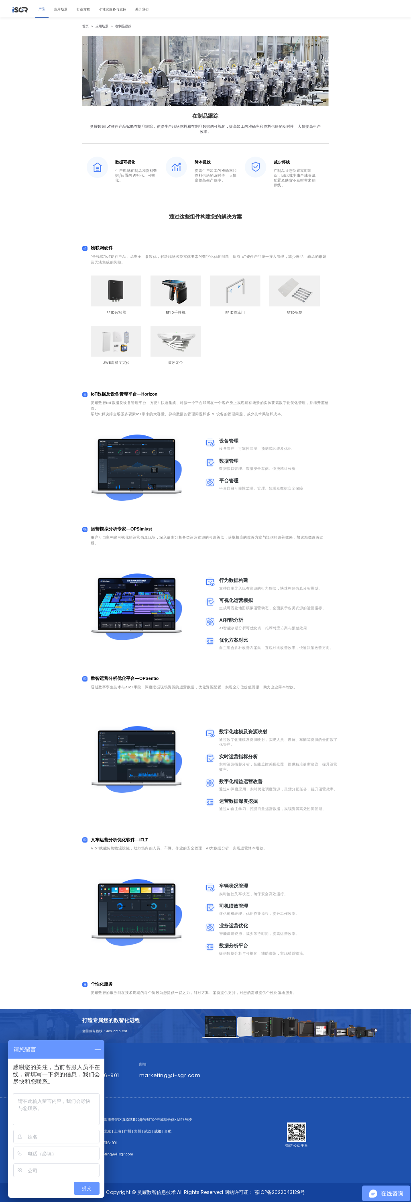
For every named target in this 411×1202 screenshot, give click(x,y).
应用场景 (102, 26)
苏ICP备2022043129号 (279, 1192)
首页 (85, 26)
